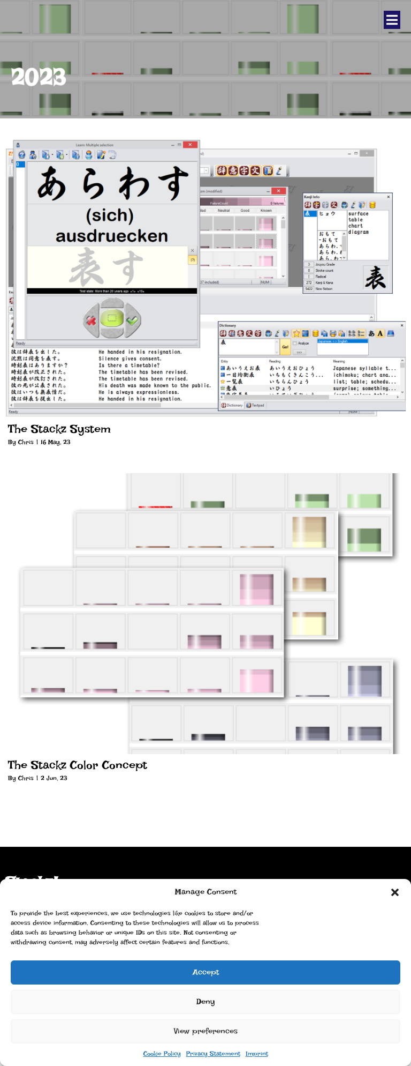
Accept (206, 972)
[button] (395, 892)
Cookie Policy (162, 1053)
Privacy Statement (213, 1053)
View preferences (206, 1031)
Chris (26, 442)
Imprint (257, 1053)
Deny (205, 1002)
